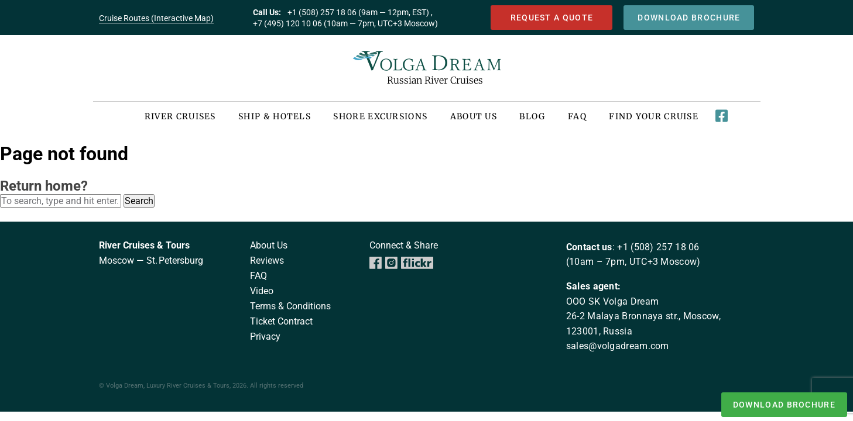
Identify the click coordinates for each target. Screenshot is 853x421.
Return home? (44, 186)
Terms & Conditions (290, 306)
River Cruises (180, 116)
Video (261, 290)
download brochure (689, 18)
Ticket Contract (281, 321)
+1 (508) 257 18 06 (658, 247)
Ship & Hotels (274, 116)
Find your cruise (653, 116)
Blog (532, 116)
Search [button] (139, 200)
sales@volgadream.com (617, 345)
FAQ (577, 116)
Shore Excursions (380, 116)
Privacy (265, 336)
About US (473, 116)
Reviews (267, 260)
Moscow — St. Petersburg (151, 260)
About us (268, 245)
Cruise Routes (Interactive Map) (156, 18)
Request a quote (552, 18)
